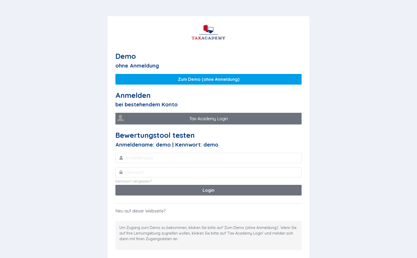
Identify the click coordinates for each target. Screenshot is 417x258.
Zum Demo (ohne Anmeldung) (208, 79)
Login (208, 190)
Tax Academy (208, 32)
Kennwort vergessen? (133, 181)
